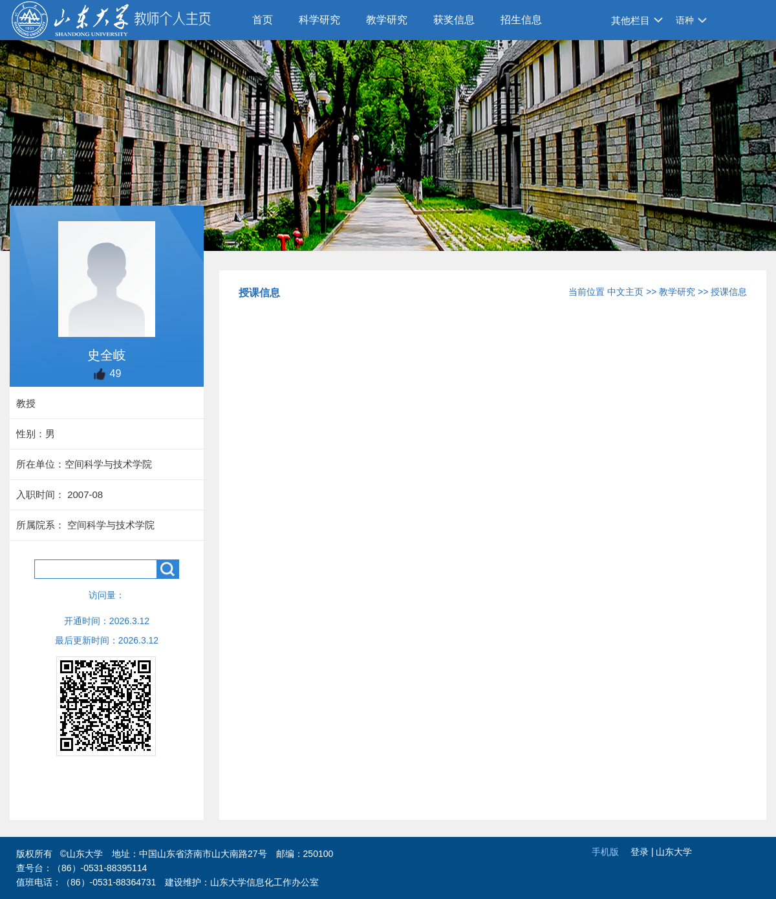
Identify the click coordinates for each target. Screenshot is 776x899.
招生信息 (521, 19)
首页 (262, 19)
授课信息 (729, 292)
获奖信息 (454, 19)
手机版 (605, 852)
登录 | (643, 852)
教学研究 (386, 19)
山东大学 (674, 852)
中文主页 (625, 292)
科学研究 (319, 19)
